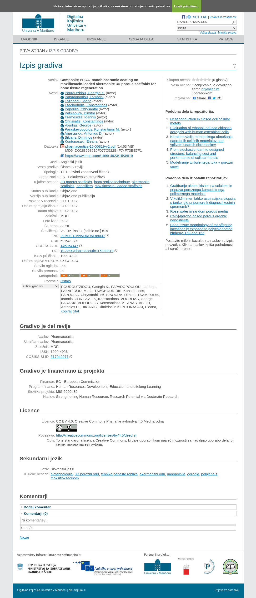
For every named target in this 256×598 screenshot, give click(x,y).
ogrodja (193, 474)
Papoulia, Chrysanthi (81, 109)
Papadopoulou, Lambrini (84, 97)
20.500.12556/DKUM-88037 (82, 236)
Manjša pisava (227, 32)
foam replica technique (112, 182)
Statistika (187, 39)
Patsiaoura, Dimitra (80, 113)
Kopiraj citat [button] (69, 311)
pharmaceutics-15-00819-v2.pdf (90, 146)
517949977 (60, 357)
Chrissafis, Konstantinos (84, 121)
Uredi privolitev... (186, 6)
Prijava (225, 39)
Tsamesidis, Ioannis (80, 117)
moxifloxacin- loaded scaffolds (118, 186)
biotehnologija (62, 474)
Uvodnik (29, 39)
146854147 (69, 246)
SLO (196, 17)
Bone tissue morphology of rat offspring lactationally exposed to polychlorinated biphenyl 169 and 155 (201, 229)
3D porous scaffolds (76, 182)
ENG (204, 17)
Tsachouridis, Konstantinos (86, 105)
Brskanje (96, 39)
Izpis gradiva (63, 51)
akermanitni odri (152, 474)
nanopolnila (176, 474)
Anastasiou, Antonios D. (83, 133)
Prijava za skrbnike (227, 590)
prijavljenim (210, 89)
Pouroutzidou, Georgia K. (85, 93)
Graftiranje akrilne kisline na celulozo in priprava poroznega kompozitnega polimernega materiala (201, 190)
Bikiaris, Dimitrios (78, 137)
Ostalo (65, 281)
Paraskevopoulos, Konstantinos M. (92, 129)
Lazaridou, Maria (78, 101)
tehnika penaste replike (119, 474)
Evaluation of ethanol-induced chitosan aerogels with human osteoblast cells (201, 130)
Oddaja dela (141, 39)
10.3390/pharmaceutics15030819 (87, 251)
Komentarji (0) (36, 513)
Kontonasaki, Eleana (81, 141)
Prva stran (32, 51)
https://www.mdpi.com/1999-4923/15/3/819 (99, 156)
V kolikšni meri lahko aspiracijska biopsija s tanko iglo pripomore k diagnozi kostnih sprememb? (203, 202)
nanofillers (84, 186)
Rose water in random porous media (199, 211)
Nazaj (24, 537)
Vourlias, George (78, 125)
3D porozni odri (87, 474)
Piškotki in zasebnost (223, 17)
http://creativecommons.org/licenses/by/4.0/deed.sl (96, 435)
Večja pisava (208, 32)
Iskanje (61, 39)
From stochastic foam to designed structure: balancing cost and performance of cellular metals (197, 153)
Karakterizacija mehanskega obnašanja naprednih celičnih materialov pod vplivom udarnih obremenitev (201, 141)
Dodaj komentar (37, 507)
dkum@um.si (77, 590)
